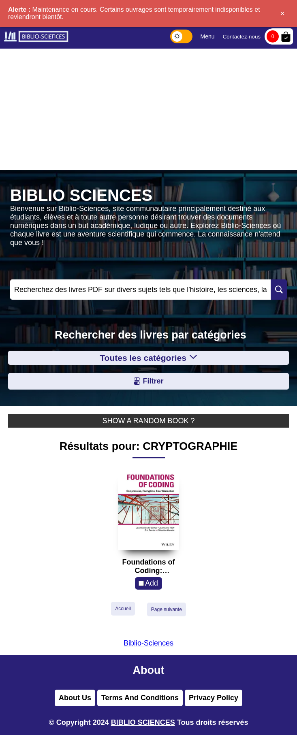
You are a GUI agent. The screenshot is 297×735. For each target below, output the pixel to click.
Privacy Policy (213, 698)
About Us (75, 698)
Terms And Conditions (140, 698)
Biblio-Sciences (148, 643)
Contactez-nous (242, 37)
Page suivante (166, 609)
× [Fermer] (282, 13)
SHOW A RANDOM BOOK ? (148, 421)
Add (151, 583)
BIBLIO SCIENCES (143, 722)
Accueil (123, 608)
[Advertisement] (148, 109)
